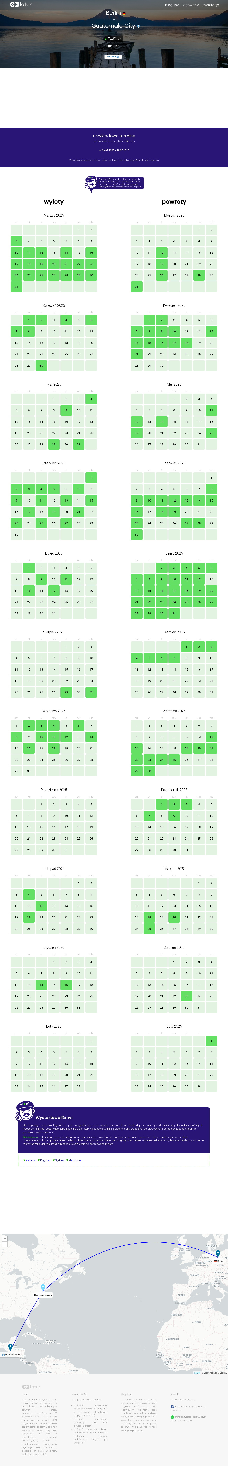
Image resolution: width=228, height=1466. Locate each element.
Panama (30, 1160)
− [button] (5, 1244)
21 (66, 264)
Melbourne (75, 1160)
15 (78, 252)
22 (78, 264)
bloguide (172, 5)
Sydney (59, 1160)
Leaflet (197, 1373)
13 (54, 252)
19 (41, 264)
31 (16, 287)
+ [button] (5, 1238)
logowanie (191, 5)
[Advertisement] (114, 1204)
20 (54, 264)
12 (41, 252)
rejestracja (211, 5)
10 (16, 252)
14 (66, 252)
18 (29, 264)
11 (29, 252)
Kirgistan (45, 1160)
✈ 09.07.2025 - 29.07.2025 (114, 150)
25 (29, 275)
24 (16, 275)
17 (16, 264)
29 (78, 275)
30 (91, 275)
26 (41, 275)
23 (91, 264)
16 (91, 252)
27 (54, 275)
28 (66, 275)
